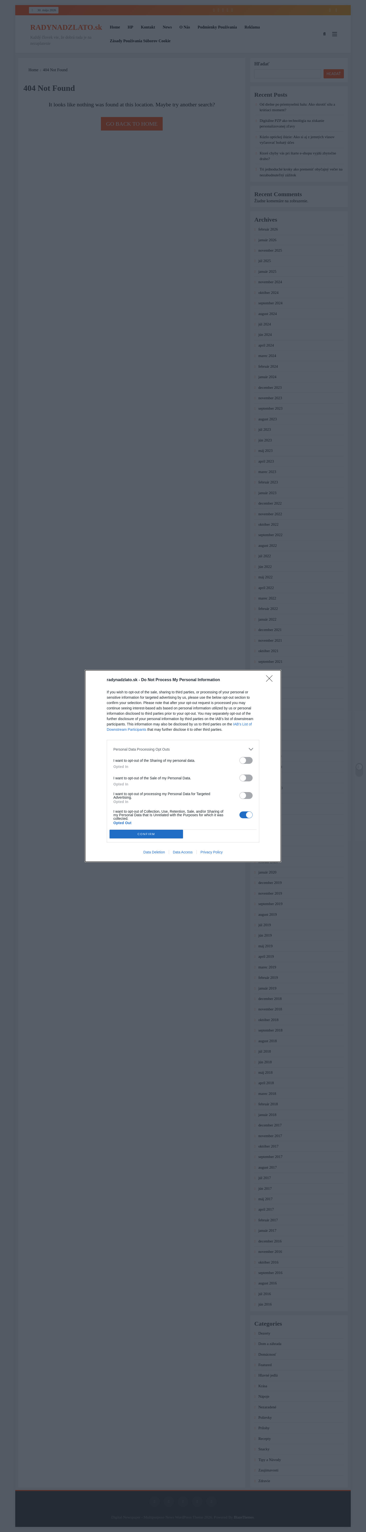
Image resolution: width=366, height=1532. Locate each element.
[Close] (271, 680)
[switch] (246, 760)
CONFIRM (146, 834)
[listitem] (183, 749)
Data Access (183, 852)
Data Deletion (154, 852)
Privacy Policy (212, 852)
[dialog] (183, 766)
